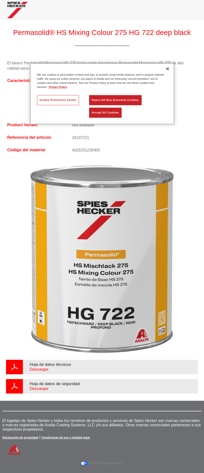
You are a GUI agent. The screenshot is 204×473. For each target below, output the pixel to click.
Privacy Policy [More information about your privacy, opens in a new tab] (58, 86)
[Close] (167, 68)
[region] (102, 93)
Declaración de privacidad (20, 437)
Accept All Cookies (105, 112)
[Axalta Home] (17, 13)
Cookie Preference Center (58, 100)
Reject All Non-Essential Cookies (115, 100)
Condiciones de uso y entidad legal (65, 437)
